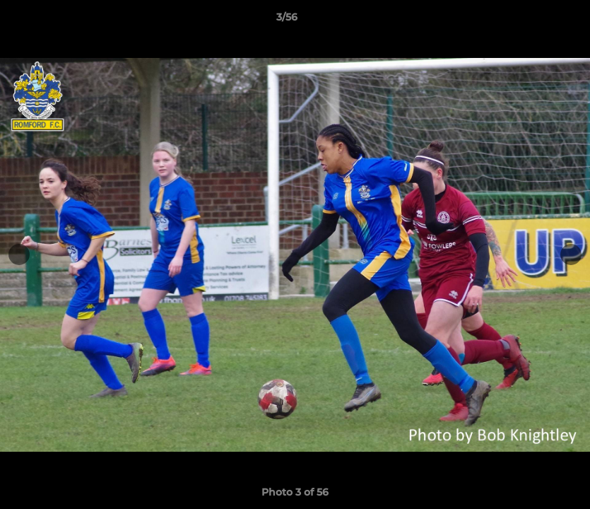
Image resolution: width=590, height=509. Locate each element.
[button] (530, 20)
